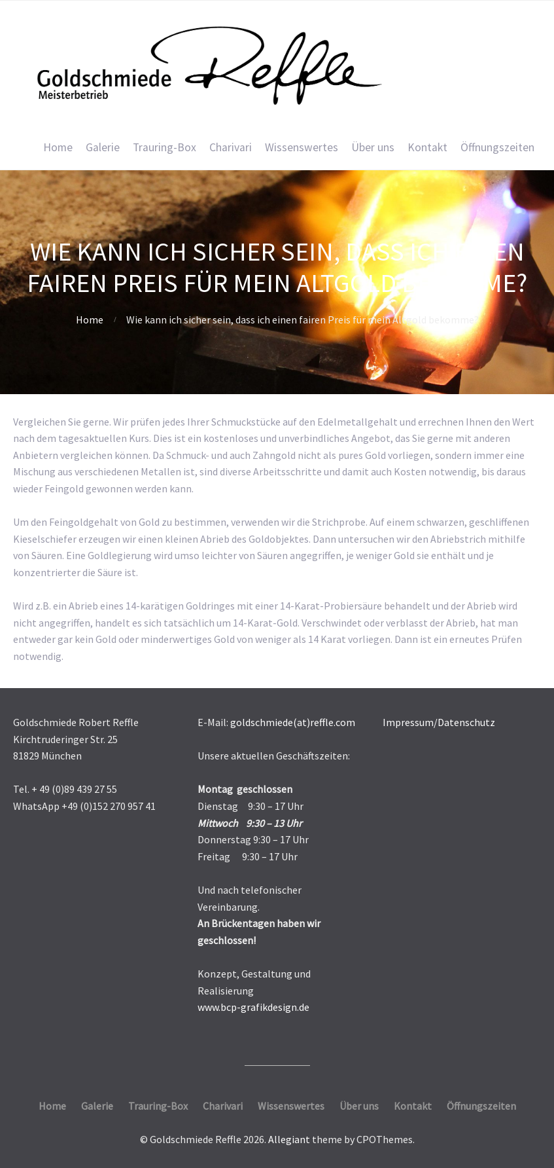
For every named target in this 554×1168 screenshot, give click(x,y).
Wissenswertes (301, 147)
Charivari (230, 147)
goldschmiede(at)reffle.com (292, 722)
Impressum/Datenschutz (439, 722)
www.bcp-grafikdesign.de (253, 1006)
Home (58, 147)
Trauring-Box (164, 147)
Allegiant (289, 1139)
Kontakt (427, 147)
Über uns (372, 147)
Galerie (103, 147)
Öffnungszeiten (497, 147)
